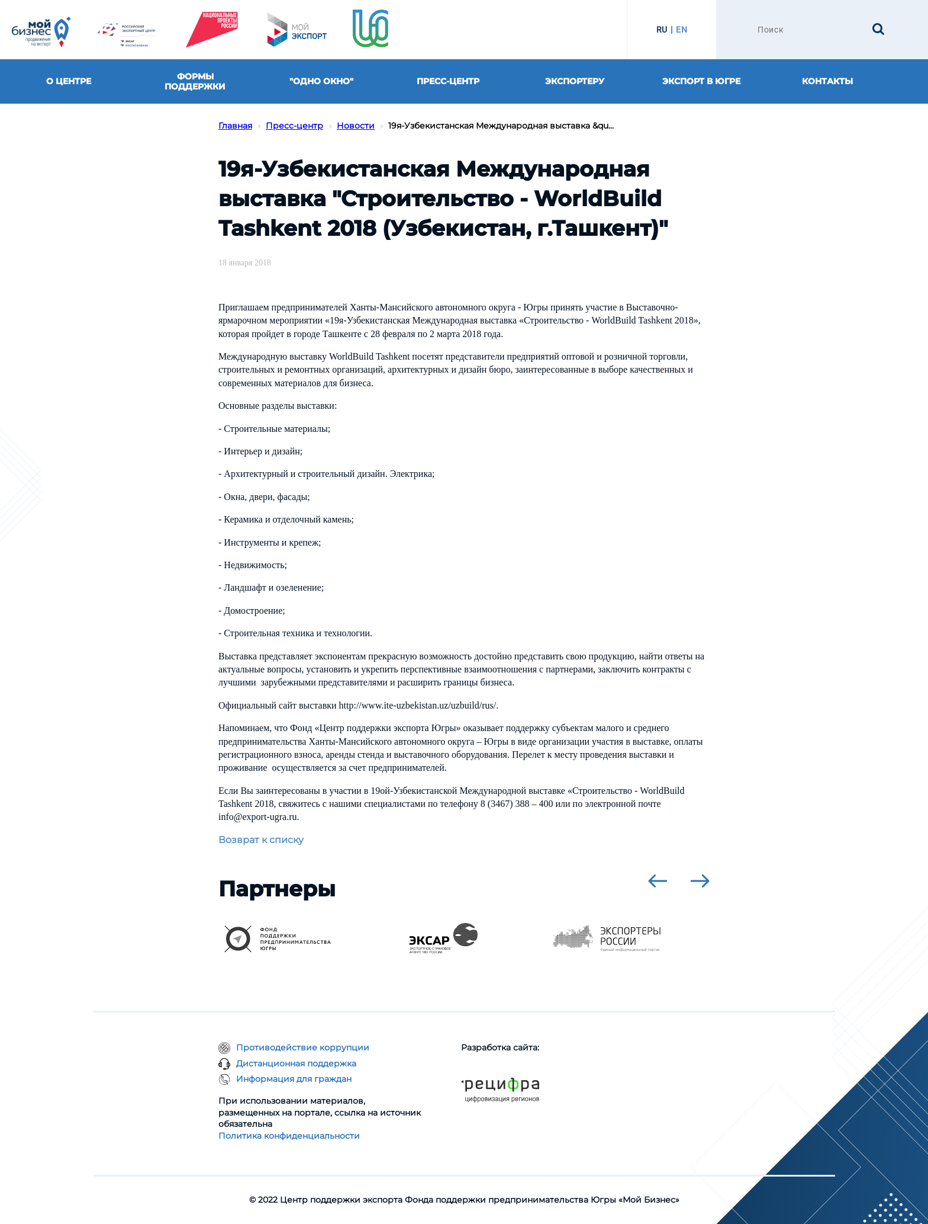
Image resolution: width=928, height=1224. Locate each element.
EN (681, 29)
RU (662, 29)
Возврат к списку (261, 839)
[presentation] (657, 881)
